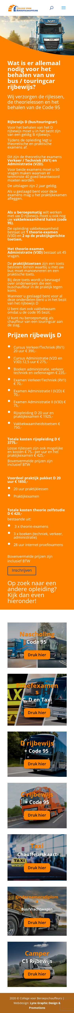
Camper (37, 953)
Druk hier (37, 654)
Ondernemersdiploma (37, 899)
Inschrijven (22, 570)
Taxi (37, 845)
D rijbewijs (37, 743)
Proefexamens (37, 688)
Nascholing (37, 634)
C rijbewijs (37, 794)
